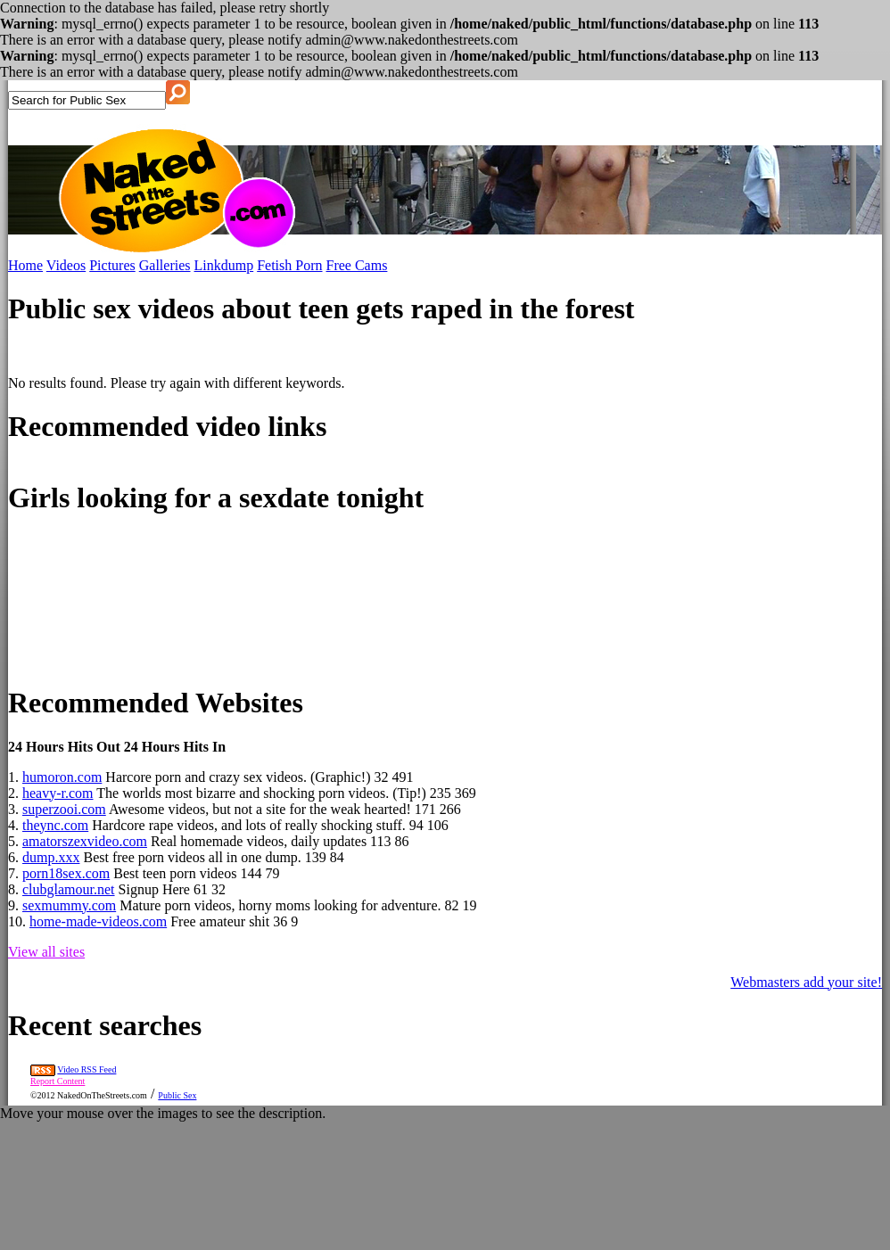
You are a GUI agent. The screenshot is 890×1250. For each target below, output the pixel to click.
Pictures (112, 265)
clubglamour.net (68, 889)
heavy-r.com (58, 793)
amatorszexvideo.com (84, 841)
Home (25, 265)
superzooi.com (64, 809)
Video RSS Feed (86, 1069)
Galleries (165, 265)
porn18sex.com (66, 873)
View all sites (46, 951)
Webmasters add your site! (806, 982)
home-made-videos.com (98, 921)
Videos (66, 265)
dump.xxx (50, 857)
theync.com (55, 825)
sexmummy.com (69, 905)
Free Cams (357, 265)
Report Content (57, 1081)
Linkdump (224, 265)
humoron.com (62, 777)
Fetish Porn (289, 265)
